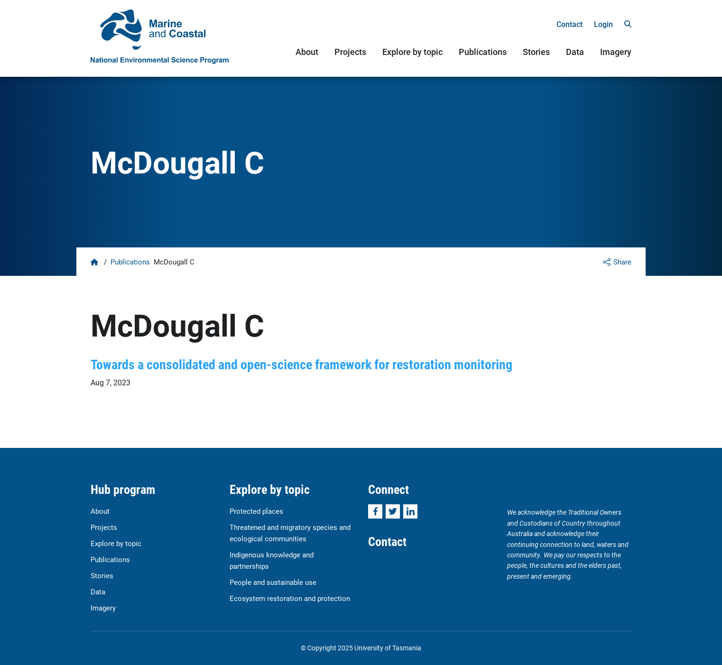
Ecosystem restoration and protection (290, 598)
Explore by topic (412, 51)
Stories (536, 51)
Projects (350, 51)
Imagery (615, 51)
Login (603, 24)
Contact (569, 24)
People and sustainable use (273, 582)
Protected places (256, 511)
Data (575, 51)
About (307, 51)
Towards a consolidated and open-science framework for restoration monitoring (301, 364)
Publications (483, 51)
